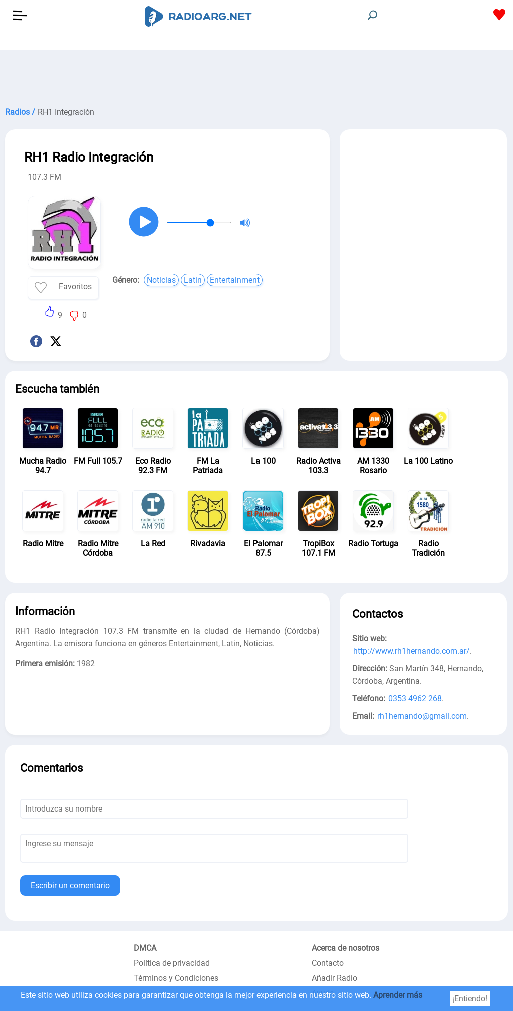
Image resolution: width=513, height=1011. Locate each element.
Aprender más (397, 995)
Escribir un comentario (70, 885)
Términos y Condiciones (176, 978)
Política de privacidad (172, 963)
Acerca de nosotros (345, 948)
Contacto (328, 963)
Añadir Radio (334, 978)
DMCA (145, 948)
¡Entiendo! (469, 998)
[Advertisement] (256, 75)
